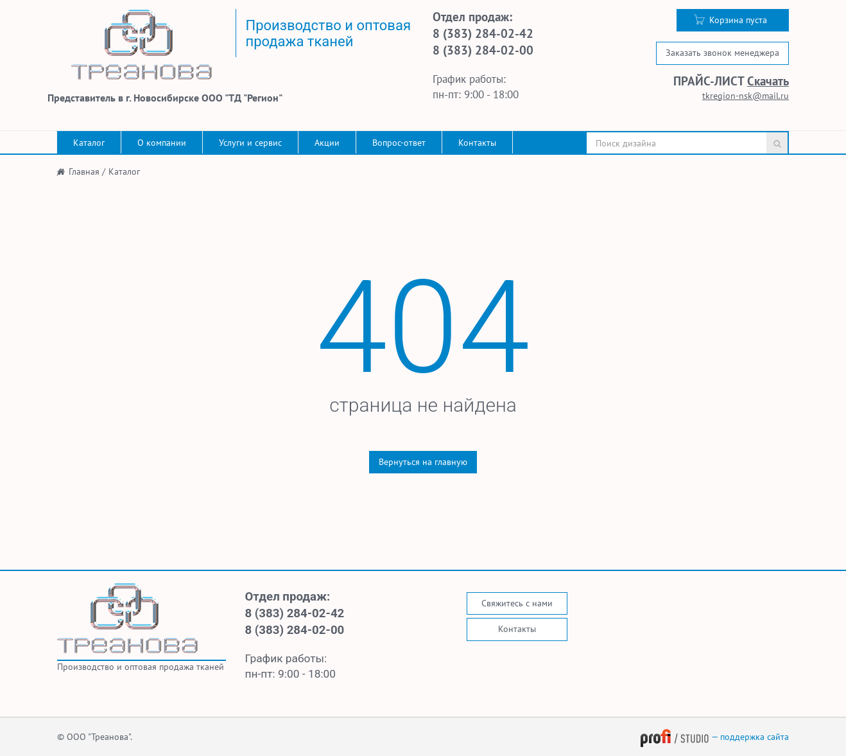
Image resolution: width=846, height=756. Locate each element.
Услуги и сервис (250, 142)
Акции (327, 142)
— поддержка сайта (714, 737)
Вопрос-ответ (399, 142)
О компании (161, 142)
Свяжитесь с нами (517, 603)
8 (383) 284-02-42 (483, 33)
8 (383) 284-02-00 (483, 50)
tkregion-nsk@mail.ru (745, 95)
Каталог (89, 142)
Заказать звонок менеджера (722, 52)
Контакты (477, 142)
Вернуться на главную (423, 462)
